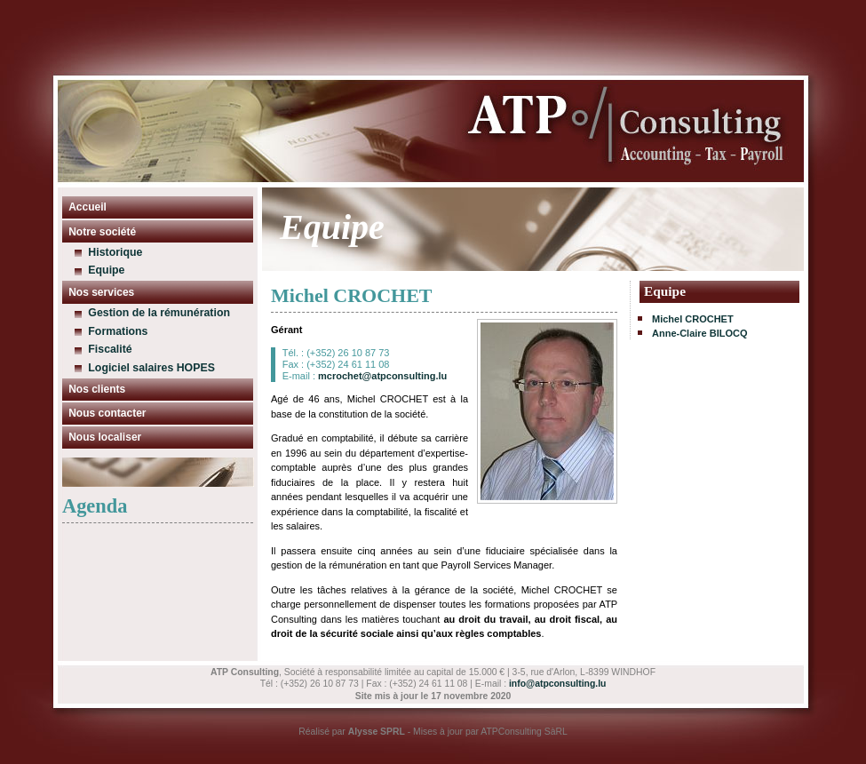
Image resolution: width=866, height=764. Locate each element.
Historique (115, 252)
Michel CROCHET (693, 319)
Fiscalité (109, 349)
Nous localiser (104, 437)
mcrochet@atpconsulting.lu (382, 375)
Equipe (106, 270)
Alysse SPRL (376, 731)
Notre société (102, 232)
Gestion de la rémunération (159, 312)
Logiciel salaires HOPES (151, 368)
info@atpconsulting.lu (557, 683)
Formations (117, 331)
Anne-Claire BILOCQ (700, 333)
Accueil (87, 207)
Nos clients (96, 389)
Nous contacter (107, 413)
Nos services (101, 292)
